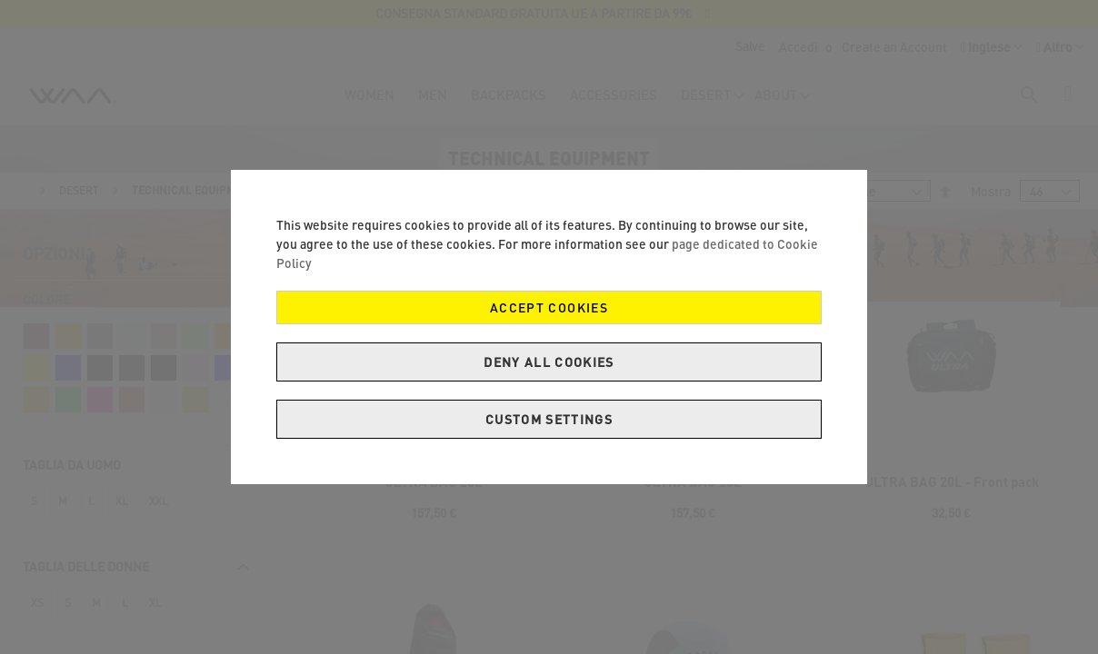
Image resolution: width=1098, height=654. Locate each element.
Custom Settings (549, 419)
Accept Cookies (549, 307)
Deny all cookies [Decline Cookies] (549, 362)
